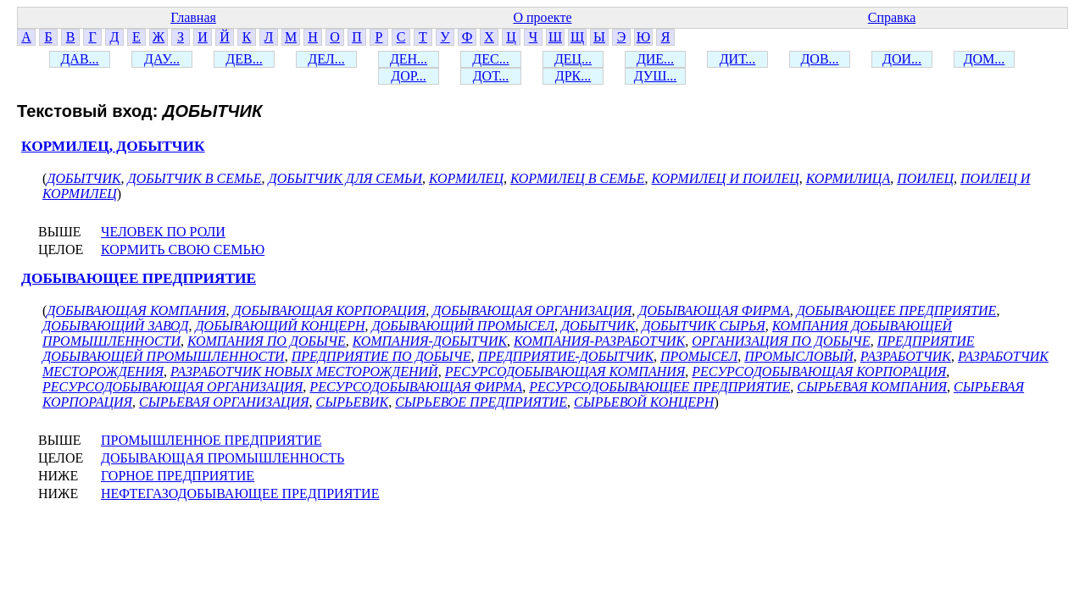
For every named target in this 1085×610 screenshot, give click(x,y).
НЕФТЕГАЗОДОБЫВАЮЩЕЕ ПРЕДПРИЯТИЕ (240, 493)
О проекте (542, 17)
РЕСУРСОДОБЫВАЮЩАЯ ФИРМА (415, 387)
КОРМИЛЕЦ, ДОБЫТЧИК (113, 146)
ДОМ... (984, 59)
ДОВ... (819, 59)
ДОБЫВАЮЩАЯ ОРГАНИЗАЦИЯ (532, 310)
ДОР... (408, 76)
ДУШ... (655, 76)
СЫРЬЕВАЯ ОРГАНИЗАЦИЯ (224, 402)
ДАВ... (79, 59)
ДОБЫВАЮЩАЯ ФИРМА (713, 310)
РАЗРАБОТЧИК (905, 356)
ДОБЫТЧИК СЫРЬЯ (703, 326)
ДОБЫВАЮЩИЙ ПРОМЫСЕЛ (462, 326)
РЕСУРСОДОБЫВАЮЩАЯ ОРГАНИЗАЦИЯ (172, 387)
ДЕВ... (243, 59)
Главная (193, 17)
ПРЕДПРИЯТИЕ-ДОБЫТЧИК (566, 356)
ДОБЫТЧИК (83, 178)
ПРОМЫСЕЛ (698, 356)
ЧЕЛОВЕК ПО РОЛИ (163, 232)
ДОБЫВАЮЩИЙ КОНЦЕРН (279, 326)
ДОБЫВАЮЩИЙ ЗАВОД (115, 326)
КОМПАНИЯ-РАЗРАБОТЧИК (599, 341)
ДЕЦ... (573, 59)
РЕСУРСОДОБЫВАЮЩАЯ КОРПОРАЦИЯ (819, 371)
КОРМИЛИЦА (848, 178)
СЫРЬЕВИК (352, 402)
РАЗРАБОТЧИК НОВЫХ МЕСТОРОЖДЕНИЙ (304, 371)
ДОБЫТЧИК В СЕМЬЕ (195, 178)
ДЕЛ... (326, 59)
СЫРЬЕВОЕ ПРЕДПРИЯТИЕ (481, 402)
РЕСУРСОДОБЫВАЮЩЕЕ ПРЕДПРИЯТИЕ (659, 387)
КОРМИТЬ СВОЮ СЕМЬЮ (182, 249)
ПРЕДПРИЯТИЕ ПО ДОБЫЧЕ (381, 356)
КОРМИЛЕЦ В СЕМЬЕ (577, 178)
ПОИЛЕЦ (925, 178)
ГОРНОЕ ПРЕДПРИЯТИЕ (177, 476)
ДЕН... (408, 59)
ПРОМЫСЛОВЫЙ (799, 356)
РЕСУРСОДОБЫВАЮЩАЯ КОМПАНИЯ (565, 371)
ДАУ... (162, 59)
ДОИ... (901, 59)
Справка (892, 17)
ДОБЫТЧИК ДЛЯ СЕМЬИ (346, 178)
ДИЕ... (655, 59)
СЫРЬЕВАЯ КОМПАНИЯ (872, 387)
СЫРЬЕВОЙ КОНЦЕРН (644, 402)
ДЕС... (490, 59)
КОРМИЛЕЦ (466, 178)
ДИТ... (738, 59)
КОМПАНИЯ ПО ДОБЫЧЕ (266, 341)
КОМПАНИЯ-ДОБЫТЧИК (430, 341)
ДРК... (573, 76)
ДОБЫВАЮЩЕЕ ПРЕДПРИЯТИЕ (138, 278)
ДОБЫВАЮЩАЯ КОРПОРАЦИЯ (329, 310)
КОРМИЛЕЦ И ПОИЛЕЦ (725, 178)
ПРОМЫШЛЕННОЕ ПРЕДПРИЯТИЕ (211, 440)
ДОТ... (491, 76)
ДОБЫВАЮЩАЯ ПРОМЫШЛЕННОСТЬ (222, 458)
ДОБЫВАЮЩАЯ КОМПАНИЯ (136, 310)
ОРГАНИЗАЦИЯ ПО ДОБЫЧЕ (781, 341)
